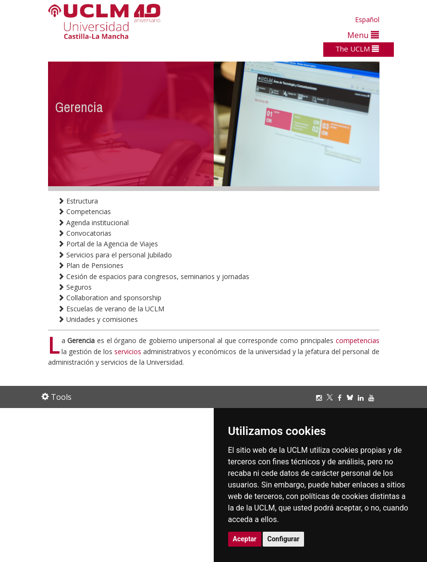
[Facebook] (342, 397)
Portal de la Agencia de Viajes (108, 243)
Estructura (78, 200)
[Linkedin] (361, 397)
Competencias (84, 211)
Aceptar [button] (245, 539)
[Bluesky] (352, 397)
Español (367, 19)
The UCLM (357, 48)
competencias (357, 340)
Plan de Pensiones (90, 265)
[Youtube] (373, 397)
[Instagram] (321, 397)
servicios (127, 351)
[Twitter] (332, 397)
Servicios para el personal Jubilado (115, 254)
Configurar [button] (284, 539)
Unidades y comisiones (98, 319)
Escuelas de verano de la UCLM (111, 308)
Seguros (75, 287)
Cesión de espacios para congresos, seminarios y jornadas (153, 276)
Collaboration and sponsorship (109, 297)
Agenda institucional (93, 222)
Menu (363, 34)
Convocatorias (84, 233)
